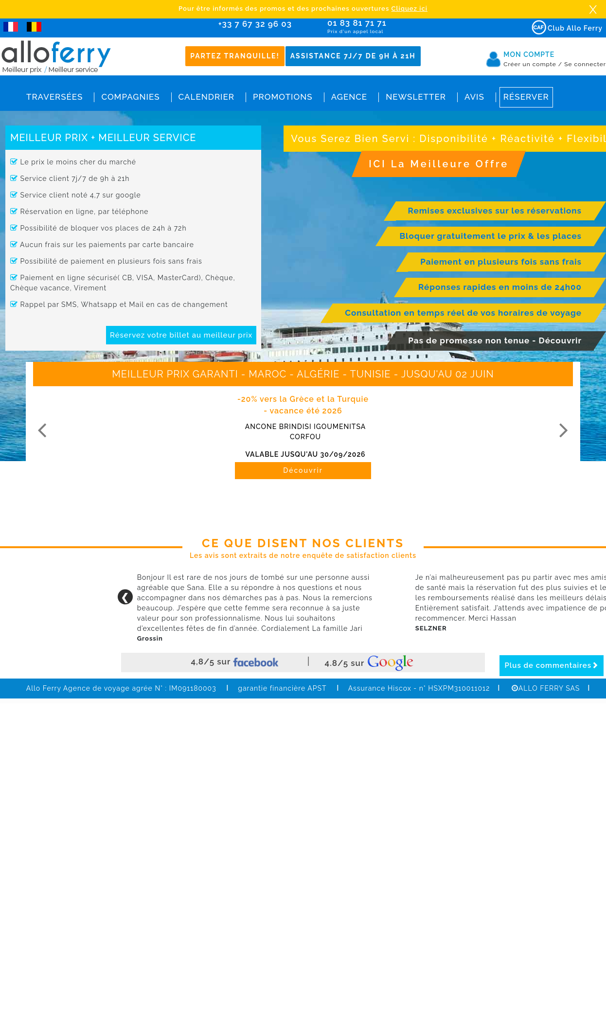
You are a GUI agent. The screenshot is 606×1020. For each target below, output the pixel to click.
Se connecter (585, 64)
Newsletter (416, 97)
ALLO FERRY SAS (546, 688)
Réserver (526, 97)
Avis (474, 97)
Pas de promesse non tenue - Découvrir (495, 340)
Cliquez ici (410, 8)
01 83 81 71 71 (385, 26)
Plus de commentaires (551, 665)
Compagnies (130, 97)
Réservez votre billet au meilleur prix (181, 335)
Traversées (54, 97)
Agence (349, 97)
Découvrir (303, 470)
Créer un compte (532, 64)
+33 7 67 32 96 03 (255, 24)
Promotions (283, 97)
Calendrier (206, 97)
